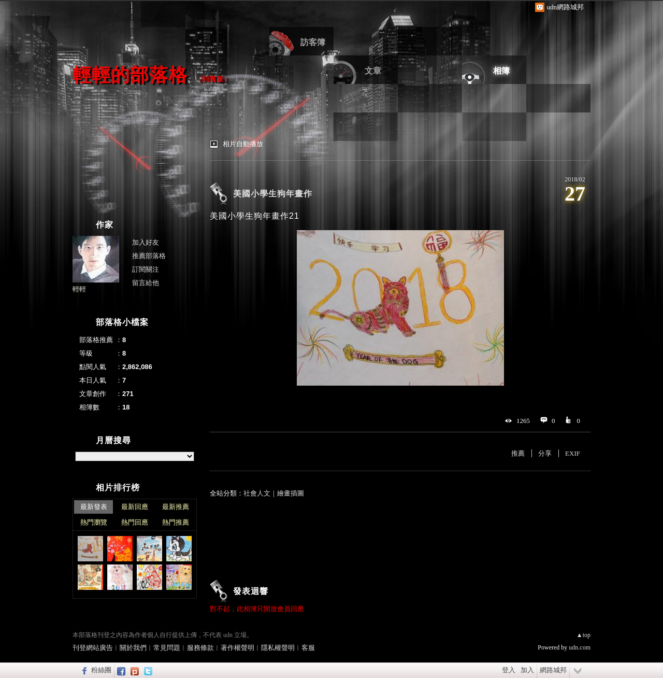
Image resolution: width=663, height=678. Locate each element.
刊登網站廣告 (93, 648)
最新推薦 (175, 507)
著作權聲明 (237, 648)
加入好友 (145, 242)
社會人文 (256, 493)
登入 (508, 670)
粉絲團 (101, 670)
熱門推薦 (175, 522)
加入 (527, 670)
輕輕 (79, 289)
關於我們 (133, 648)
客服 (308, 648)
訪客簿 (312, 42)
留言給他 (145, 283)
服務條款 (200, 648)
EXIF (572, 453)
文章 (373, 70)
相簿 (501, 70)
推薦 (518, 453)
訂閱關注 (145, 269)
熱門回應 (134, 522)
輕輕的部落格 (130, 75)
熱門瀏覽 (93, 522)
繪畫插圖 (290, 493)
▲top (583, 635)
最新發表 (93, 507)
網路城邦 (553, 670)
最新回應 (134, 507)
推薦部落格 (149, 256)
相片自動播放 (243, 144)
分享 (545, 453)
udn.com (579, 647)
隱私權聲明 (278, 648)
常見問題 (166, 648)
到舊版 (213, 79)
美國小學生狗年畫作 (272, 193)
